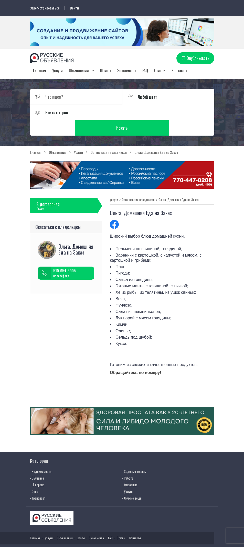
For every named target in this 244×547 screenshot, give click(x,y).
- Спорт (35, 476)
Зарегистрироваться (44, 8)
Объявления (79, 70)
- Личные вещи (132, 483)
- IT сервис (37, 469)
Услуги (57, 70)
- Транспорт (38, 483)
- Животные (129, 469)
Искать (168, 112)
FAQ (145, 70)
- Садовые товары (134, 456)
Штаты (105, 70)
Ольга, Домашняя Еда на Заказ (178, 184)
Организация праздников (138, 184)
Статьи (159, 70)
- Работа (127, 463)
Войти (74, 8)
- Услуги (127, 476)
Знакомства (126, 70)
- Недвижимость (40, 456)
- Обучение (37, 463)
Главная (39, 70)
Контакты (179, 70)
